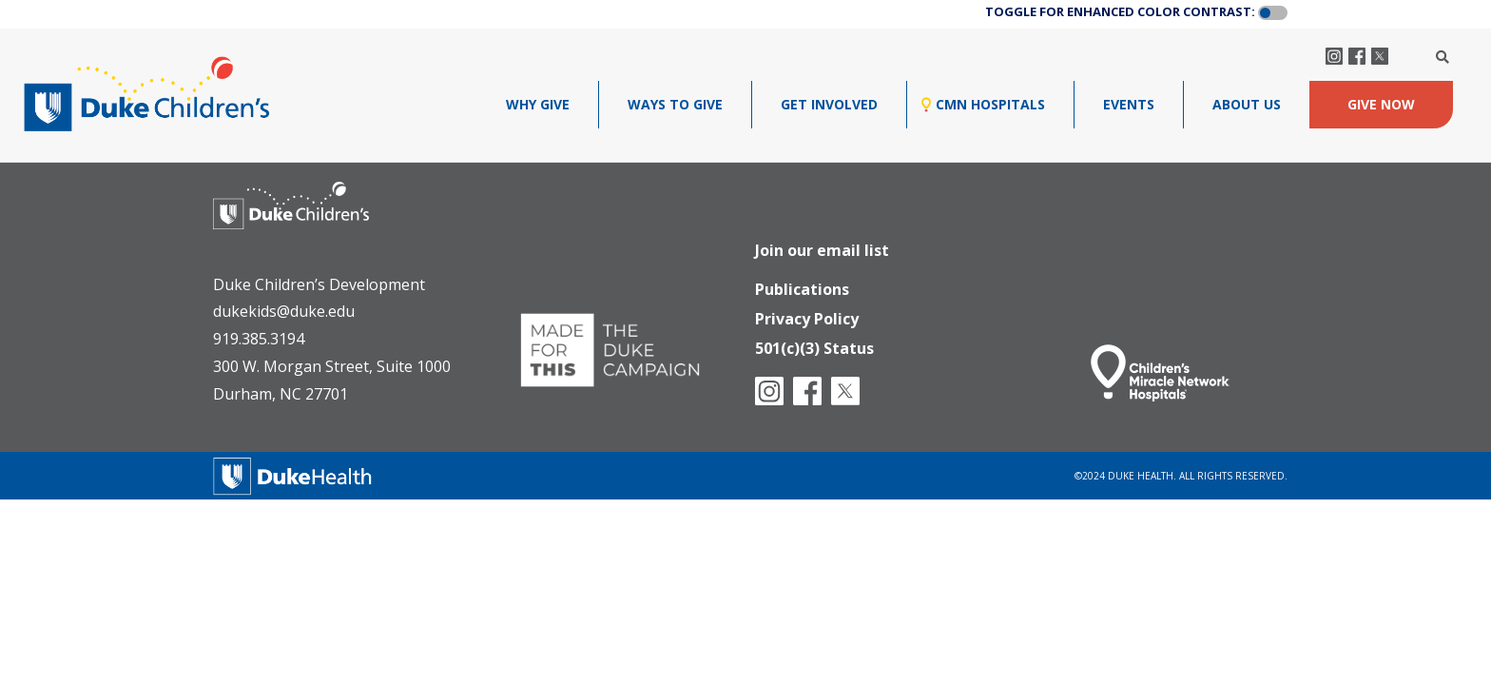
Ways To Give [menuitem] (675, 104)
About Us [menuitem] (1246, 104)
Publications (802, 282)
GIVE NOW (1381, 104)
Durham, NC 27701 (280, 393)
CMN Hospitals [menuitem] (990, 104)
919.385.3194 (258, 338)
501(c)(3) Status (814, 345)
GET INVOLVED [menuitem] (829, 104)
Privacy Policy (807, 313)
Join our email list (822, 241)
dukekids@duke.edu (284, 311)
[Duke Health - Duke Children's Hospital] (310, 220)
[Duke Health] (292, 473)
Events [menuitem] (1128, 104)
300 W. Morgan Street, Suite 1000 (332, 366)
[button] (1273, 13)
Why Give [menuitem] (538, 104)
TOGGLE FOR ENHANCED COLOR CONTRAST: (1120, 11)
